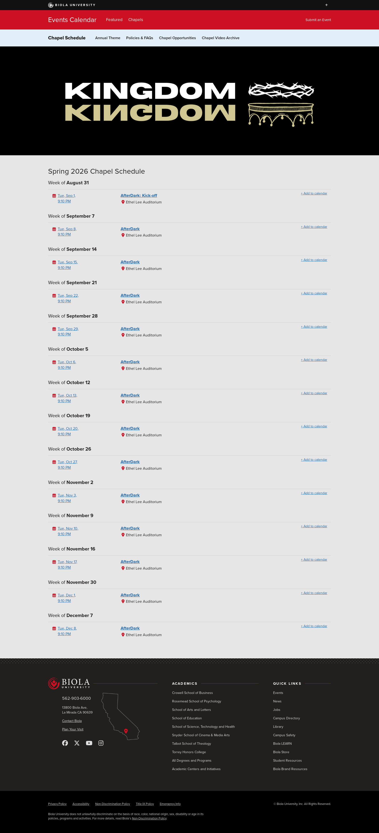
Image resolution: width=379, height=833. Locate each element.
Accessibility (81, 804)
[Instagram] (100, 743)
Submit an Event (318, 20)
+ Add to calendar (314, 193)
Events (278, 693)
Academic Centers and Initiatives (196, 769)
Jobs (276, 710)
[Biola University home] (103, 683)
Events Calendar (72, 20)
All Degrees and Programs (191, 761)
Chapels (135, 19)
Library (278, 727)
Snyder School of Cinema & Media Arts (201, 735)
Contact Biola (72, 721)
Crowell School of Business (192, 693)
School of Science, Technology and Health (203, 727)
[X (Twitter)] (77, 743)
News (277, 701)
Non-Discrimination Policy (112, 804)
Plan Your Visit (72, 729)
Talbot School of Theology (191, 744)
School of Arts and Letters (191, 710)
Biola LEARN (282, 744)
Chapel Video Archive (221, 38)
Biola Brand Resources (290, 769)
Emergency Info (170, 804)
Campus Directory (286, 718)
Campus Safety (284, 735)
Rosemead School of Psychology (196, 701)
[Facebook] (65, 743)
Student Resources (287, 761)
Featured (114, 19)
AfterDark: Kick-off (139, 195)
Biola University (72, 5)
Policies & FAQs (139, 38)
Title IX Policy (145, 804)
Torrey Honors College (189, 752)
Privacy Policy (57, 804)
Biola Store (281, 752)
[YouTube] (89, 743)
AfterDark (130, 228)
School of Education (187, 718)
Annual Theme (107, 38)
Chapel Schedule (67, 38)
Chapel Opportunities (177, 38)
